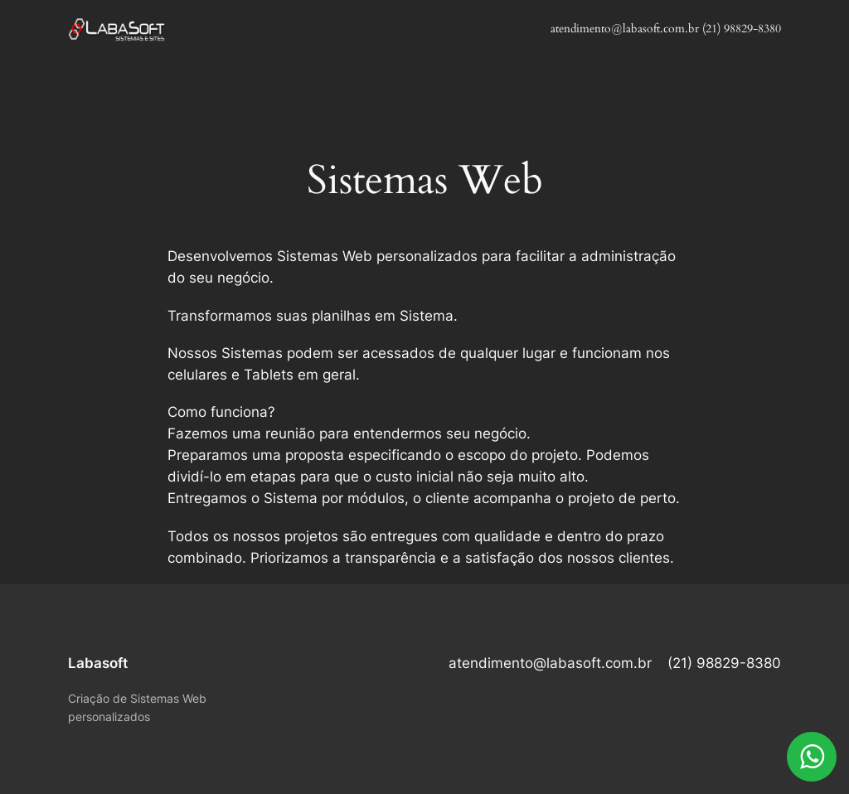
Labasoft (98, 663)
